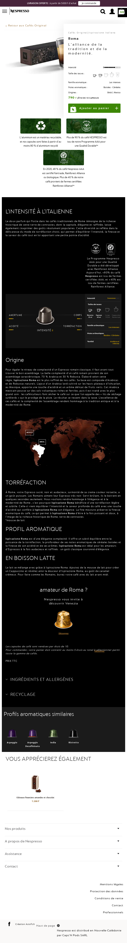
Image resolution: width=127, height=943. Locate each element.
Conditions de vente (109, 892)
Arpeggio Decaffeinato (32, 731)
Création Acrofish (25, 918)
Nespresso (22, 11)
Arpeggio (12, 730)
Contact (117, 899)
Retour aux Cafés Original (27, 19)
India (53, 730)
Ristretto (73, 730)
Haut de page (48, 919)
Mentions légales (111, 878)
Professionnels (113, 906)
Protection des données (106, 885)
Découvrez (64, 627)
